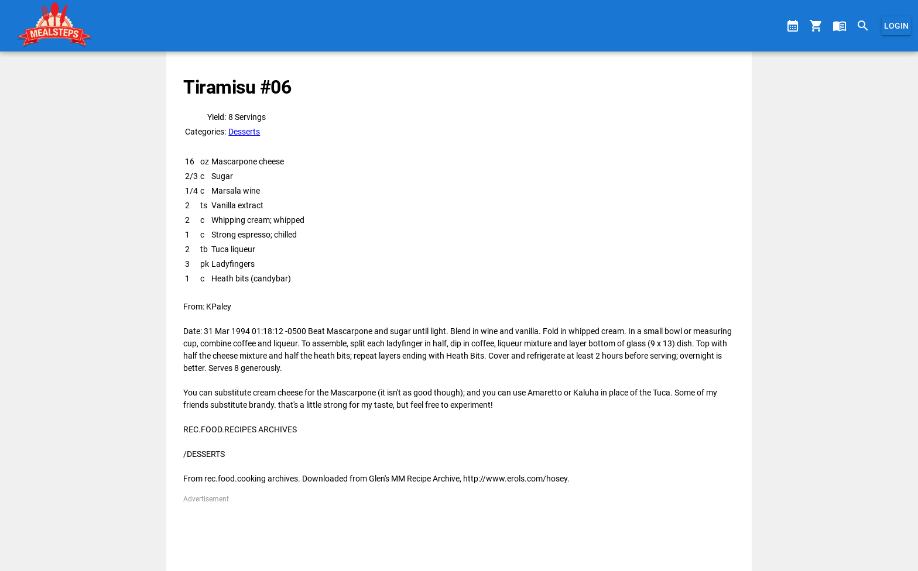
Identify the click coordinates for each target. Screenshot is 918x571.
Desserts (244, 131)
